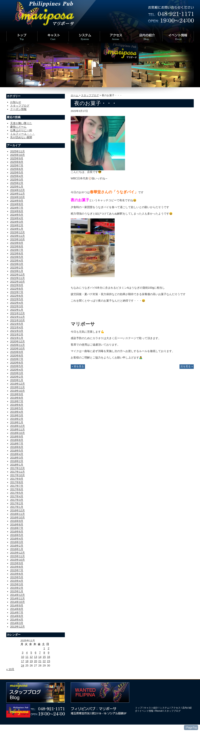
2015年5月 (16, 577)
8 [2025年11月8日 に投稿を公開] (44, 652)
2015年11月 (17, 556)
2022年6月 (16, 295)
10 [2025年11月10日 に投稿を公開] (22, 656)
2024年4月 (16, 218)
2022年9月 (16, 285)
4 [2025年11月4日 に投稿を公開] (27, 652)
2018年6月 (16, 447)
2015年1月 (16, 591)
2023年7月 (16, 249)
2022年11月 (17, 278)
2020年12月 (17, 341)
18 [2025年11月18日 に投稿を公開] (27, 661)
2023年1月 (16, 271)
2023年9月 (16, 242)
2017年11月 (17, 471)
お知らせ (15, 102)
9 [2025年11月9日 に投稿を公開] (48, 652)
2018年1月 (16, 464)
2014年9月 (16, 605)
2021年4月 (16, 327)
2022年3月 (16, 306)
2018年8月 (16, 440)
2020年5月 (16, 366)
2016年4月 (16, 538)
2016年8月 (16, 524)
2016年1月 (16, 549)
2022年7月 (16, 292)
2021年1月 (16, 338)
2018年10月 (17, 433)
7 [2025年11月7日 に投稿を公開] (40, 652)
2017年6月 (16, 489)
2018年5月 (16, 450)
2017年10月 (17, 475)
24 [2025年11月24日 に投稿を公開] (22, 665)
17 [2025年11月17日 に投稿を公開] (22, 661)
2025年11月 (17, 151)
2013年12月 (17, 626)
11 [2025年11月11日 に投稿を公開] (27, 656)
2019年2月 (16, 418)
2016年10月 (17, 517)
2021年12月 (17, 313)
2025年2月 (16, 183)
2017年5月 (16, 492)
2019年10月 (17, 390)
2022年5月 (16, 299)
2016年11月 (17, 514)
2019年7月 (16, 401)
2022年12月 (17, 274)
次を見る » (186, 366)
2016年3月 (16, 542)
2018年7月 (16, 443)
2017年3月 (16, 499)
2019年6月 (16, 404)
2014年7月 (16, 612)
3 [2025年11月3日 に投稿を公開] (22, 652)
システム (164, 707)
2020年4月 (16, 369)
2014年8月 (16, 609)
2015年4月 (16, 580)
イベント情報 (146, 711)
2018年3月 (16, 457)
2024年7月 (16, 207)
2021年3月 (16, 330)
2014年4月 (16, 619)
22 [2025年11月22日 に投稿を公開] (44, 661)
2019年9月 (16, 394)
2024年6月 (16, 211)
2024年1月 (16, 228)
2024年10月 (17, 197)
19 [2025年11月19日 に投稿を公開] (31, 661)
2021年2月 (16, 334)
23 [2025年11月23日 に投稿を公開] (48, 661)
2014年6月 (16, 616)
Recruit (159, 711)
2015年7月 (16, 570)
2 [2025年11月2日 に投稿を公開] (48, 648)
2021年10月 (17, 320)
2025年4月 (16, 176)
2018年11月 (17, 429)
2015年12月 (17, 552)
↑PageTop (191, 727)
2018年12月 (17, 426)
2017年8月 (16, 482)
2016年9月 (16, 521)
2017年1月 (16, 506)
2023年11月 (17, 235)
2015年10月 (17, 559)
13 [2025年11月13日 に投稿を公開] (35, 656)
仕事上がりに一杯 (21, 130)
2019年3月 (16, 415)
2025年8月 (16, 161)
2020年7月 (16, 359)
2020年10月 (17, 348)
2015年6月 (16, 573)
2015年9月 (16, 563)
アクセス (175, 707)
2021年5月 (16, 323)
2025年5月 (16, 172)
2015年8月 (16, 566)
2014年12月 (17, 594)
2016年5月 (16, 535)
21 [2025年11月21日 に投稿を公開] (39, 661)
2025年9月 (16, 158)
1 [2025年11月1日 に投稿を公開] (44, 648)
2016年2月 (16, 545)
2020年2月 (16, 376)
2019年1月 (16, 422)
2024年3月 (16, 221)
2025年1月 (16, 186)
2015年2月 (16, 587)
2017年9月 (16, 478)
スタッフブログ (90, 95)
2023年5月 (16, 257)
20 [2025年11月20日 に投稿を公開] (35, 661)
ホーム (75, 95)
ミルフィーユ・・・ (22, 133)
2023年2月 (16, 267)
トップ (138, 707)
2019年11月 (17, 387)
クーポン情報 (18, 109)
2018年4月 (16, 454)
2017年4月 (16, 496)
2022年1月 (16, 309)
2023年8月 (16, 246)
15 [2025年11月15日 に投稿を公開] (44, 656)
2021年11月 (17, 316)
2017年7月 (16, 485)
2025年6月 (16, 169)
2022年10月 (17, 281)
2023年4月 (16, 260)
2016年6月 (16, 531)
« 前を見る (78, 366)
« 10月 (10, 669)
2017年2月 (16, 503)
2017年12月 (17, 468)
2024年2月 (16, 225)
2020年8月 (16, 355)
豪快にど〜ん (18, 126)
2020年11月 (17, 345)
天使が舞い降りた (21, 123)
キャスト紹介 (151, 707)
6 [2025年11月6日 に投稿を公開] (35, 652)
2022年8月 (16, 288)
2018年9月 (16, 436)
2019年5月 (16, 408)
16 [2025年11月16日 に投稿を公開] (48, 656)
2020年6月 (16, 362)
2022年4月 (16, 302)
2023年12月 (17, 232)
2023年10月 (17, 239)
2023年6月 (16, 253)
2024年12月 (17, 190)
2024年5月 (16, 214)
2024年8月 (16, 204)
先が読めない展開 (21, 137)
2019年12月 (17, 383)
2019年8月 (16, 397)
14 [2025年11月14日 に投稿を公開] (39, 656)
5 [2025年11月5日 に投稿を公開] (31, 652)
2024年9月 (16, 200)
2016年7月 (16, 528)
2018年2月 (16, 461)
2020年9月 (16, 352)
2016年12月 (17, 510)
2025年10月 (17, 154)
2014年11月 (17, 598)
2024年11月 (17, 193)
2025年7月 (16, 165)
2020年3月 (16, 373)
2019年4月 (16, 411)
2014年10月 (17, 602)
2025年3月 (16, 179)
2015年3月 (16, 584)
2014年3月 (16, 623)
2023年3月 (16, 264)
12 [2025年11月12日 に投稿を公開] (31, 656)
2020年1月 (16, 380)
